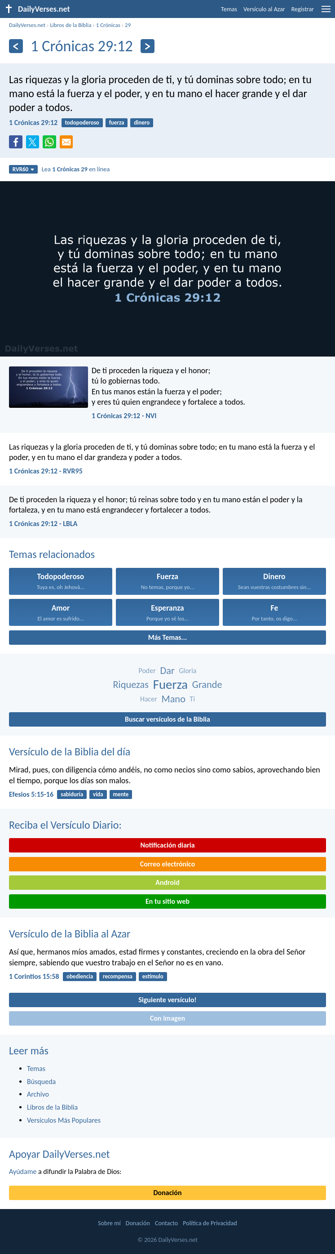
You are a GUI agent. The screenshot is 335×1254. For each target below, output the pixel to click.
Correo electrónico (167, 864)
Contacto (166, 1223)
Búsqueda (41, 1081)
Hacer (148, 699)
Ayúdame (22, 1171)
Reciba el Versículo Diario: (65, 824)
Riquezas (131, 684)
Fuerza (170, 684)
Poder (146, 670)
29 (128, 25)
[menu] (326, 12)
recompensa (117, 976)
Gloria (187, 670)
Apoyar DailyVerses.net (59, 1153)
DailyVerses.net (27, 25)
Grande (207, 684)
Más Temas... (167, 637)
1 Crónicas (108, 25)
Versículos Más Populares (64, 1120)
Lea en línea (76, 169)
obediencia (79, 976)
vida (98, 794)
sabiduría (72, 794)
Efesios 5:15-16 (31, 794)
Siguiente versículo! (167, 999)
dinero (142, 122)
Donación (168, 1192)
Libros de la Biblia (70, 25)
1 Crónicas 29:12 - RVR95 (46, 471)
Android (167, 882)
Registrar (302, 9)
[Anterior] (16, 46)
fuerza (116, 122)
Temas (229, 9)
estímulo (152, 976)
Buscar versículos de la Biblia (167, 719)
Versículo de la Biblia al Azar (69, 933)
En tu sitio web (167, 901)
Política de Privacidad (210, 1223)
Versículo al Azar (264, 9)
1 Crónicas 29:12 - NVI (124, 415)
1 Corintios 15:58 (34, 976)
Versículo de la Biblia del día (69, 751)
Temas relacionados (52, 554)
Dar (167, 671)
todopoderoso (82, 122)
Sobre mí (109, 1223)
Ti (192, 699)
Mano (173, 699)
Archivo (38, 1094)
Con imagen (167, 1018)
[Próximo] (147, 46)
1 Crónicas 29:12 (33, 122)
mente (121, 794)
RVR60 (24, 169)
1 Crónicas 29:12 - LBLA (43, 523)
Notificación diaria (167, 845)
